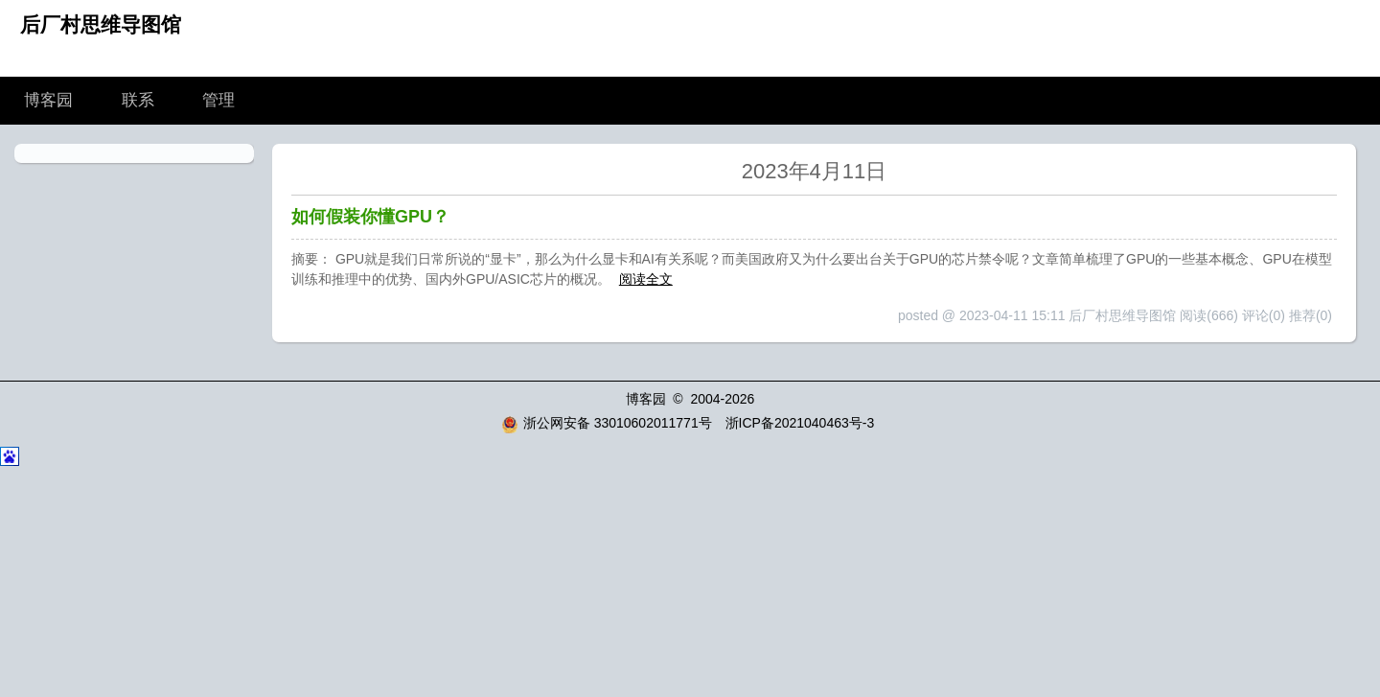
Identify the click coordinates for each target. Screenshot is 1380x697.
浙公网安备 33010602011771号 (606, 422)
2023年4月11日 (814, 171)
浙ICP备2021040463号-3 (800, 422)
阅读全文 (646, 279)
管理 (218, 100)
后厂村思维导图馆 (100, 24)
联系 (138, 100)
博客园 (48, 100)
